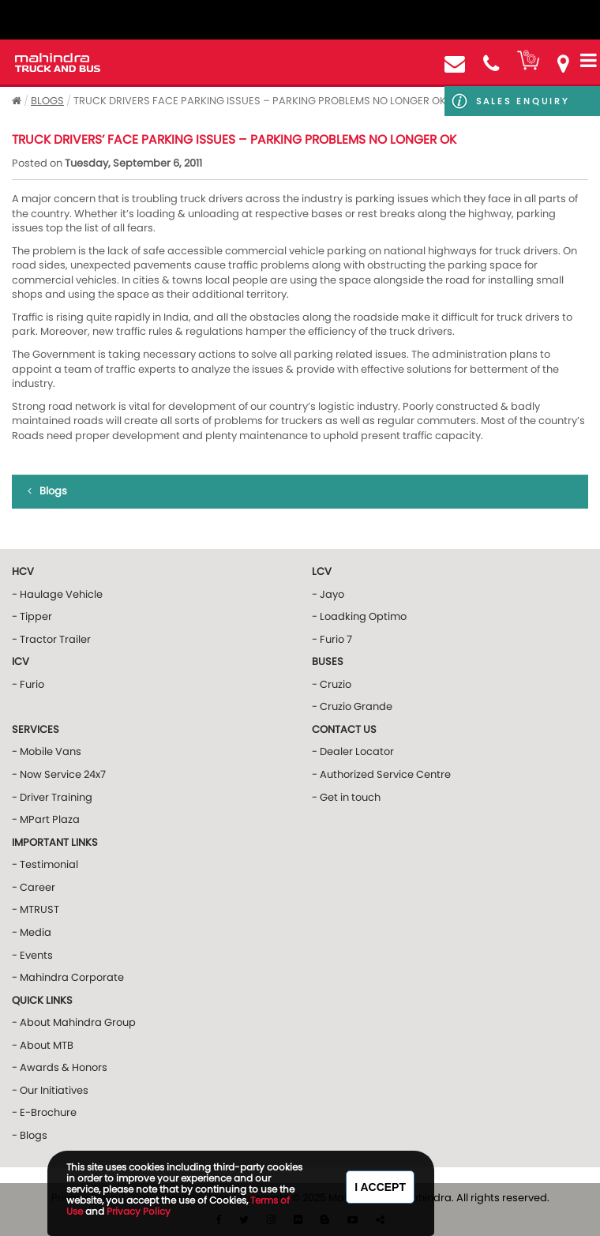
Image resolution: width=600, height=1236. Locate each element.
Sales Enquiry (522, 101)
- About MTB (42, 1045)
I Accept (380, 1187)
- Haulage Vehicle (57, 594)
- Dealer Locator (353, 751)
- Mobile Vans (46, 751)
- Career (33, 887)
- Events (32, 955)
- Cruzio (331, 684)
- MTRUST (35, 909)
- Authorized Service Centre (381, 774)
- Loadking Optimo (359, 616)
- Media (31, 932)
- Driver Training (52, 797)
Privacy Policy (139, 1211)
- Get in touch (346, 797)
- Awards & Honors (59, 1067)
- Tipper (32, 616)
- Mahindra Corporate (68, 977)
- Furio (28, 684)
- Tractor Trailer (51, 639)
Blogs (47, 100)
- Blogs (29, 1135)
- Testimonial (45, 864)
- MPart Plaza (46, 819)
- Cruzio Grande (352, 706)
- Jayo (328, 594)
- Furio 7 (332, 639)
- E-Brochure (44, 1112)
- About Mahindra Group (74, 1022)
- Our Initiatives (50, 1090)
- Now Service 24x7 (59, 774)
